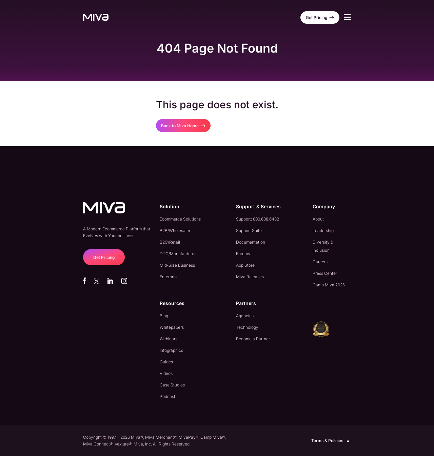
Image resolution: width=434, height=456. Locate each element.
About (318, 219)
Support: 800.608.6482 (257, 219)
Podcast (167, 396)
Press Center (325, 273)
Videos (166, 373)
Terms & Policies (331, 441)
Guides (166, 361)
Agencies (245, 315)
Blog (164, 315)
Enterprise (169, 276)
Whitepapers (172, 327)
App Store (245, 265)
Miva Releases (250, 276)
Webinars (168, 338)
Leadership (323, 230)
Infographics (171, 350)
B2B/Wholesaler (175, 230)
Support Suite (249, 230)
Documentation (250, 242)
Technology (247, 327)
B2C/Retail (170, 242)
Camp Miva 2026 (329, 284)
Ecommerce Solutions (180, 219)
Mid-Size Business (177, 265)
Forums (243, 253)
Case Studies (172, 384)
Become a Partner (253, 338)
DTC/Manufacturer (178, 253)
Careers (320, 261)
